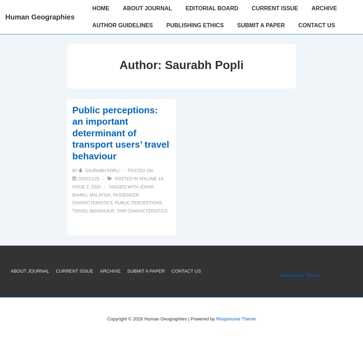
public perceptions (138, 202)
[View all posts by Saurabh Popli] (100, 170)
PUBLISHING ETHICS (195, 25)
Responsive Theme (300, 275)
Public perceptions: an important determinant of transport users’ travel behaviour (120, 133)
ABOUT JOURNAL (147, 8)
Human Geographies (40, 17)
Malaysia (100, 195)
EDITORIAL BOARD (211, 8)
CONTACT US (316, 25)
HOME (101, 8)
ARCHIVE (324, 8)
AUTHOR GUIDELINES (123, 25)
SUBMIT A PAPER (261, 25)
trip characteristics (142, 211)
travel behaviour (93, 211)
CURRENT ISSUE (275, 8)
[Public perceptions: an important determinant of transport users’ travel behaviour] (88, 178)
